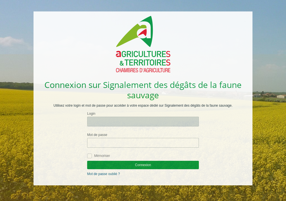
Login (91, 114)
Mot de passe (97, 135)
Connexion (143, 165)
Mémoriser (102, 156)
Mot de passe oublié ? (103, 174)
